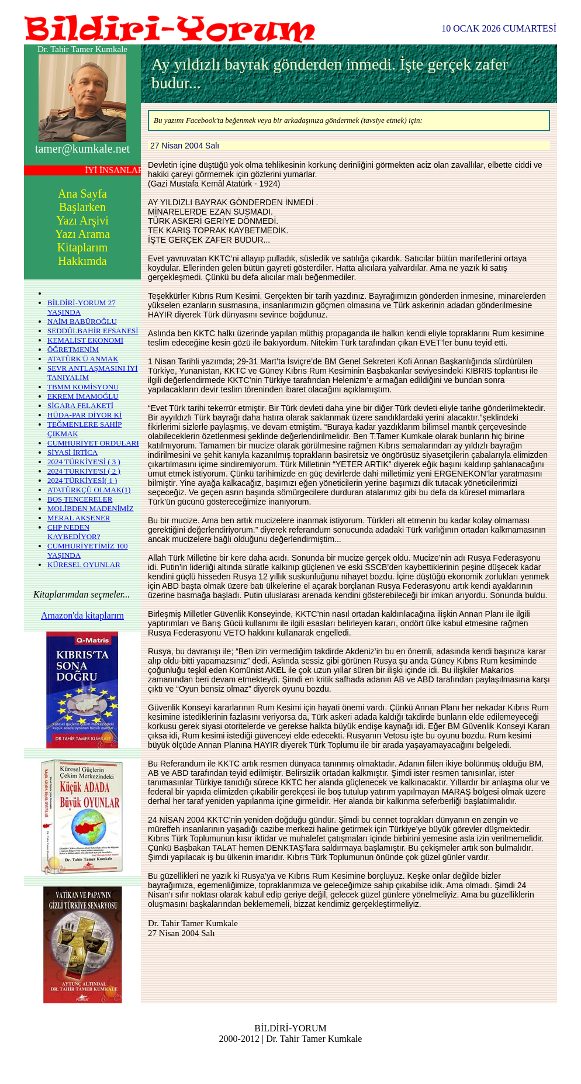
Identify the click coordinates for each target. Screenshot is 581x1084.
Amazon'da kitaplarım (82, 615)
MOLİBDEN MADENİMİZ (90, 508)
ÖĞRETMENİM (73, 349)
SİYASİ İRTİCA (72, 452)
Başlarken (82, 207)
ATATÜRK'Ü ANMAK (83, 358)
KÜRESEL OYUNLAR (83, 564)
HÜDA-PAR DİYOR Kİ (84, 414)
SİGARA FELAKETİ (80, 405)
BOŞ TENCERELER (79, 499)
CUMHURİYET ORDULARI (93, 443)
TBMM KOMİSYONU (83, 386)
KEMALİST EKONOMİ (85, 340)
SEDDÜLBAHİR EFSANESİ (93, 330)
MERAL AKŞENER (78, 517)
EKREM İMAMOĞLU (83, 396)
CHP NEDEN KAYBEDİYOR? (74, 532)
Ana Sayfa (82, 193)
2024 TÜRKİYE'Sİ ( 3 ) (83, 461)
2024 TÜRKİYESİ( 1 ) (82, 480)
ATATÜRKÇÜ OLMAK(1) (88, 489)
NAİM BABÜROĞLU (82, 321)
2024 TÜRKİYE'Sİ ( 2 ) (83, 471)
